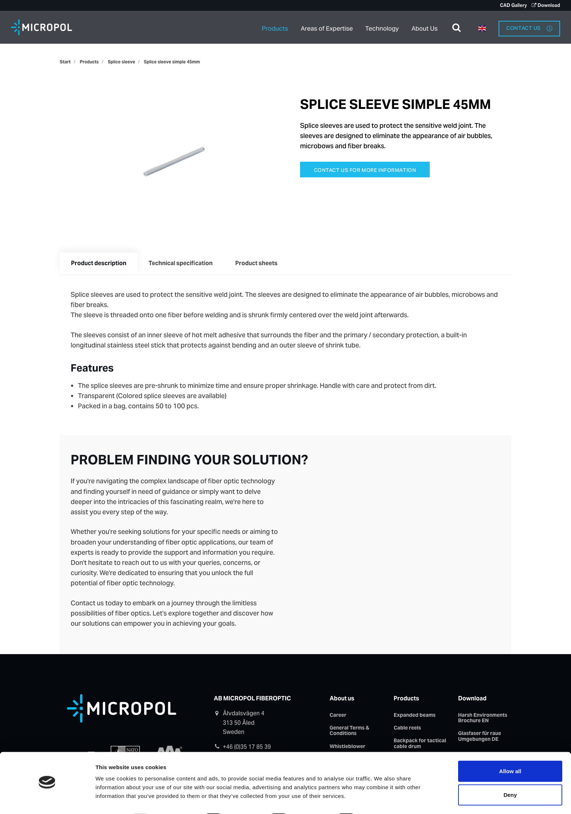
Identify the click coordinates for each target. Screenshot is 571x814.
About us (342, 699)
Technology (382, 27)
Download (546, 5)
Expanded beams (415, 715)
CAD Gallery (513, 5)
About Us (424, 27)
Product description (99, 264)
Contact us (529, 27)
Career (338, 715)
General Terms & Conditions (349, 731)
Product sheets (258, 264)
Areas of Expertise (327, 27)
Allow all (510, 751)
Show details (387, 800)
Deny (510, 775)
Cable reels (407, 728)
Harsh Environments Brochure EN (482, 718)
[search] (456, 27)
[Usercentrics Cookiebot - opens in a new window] (47, 799)
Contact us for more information (365, 170)
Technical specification (182, 264)
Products (275, 27)
